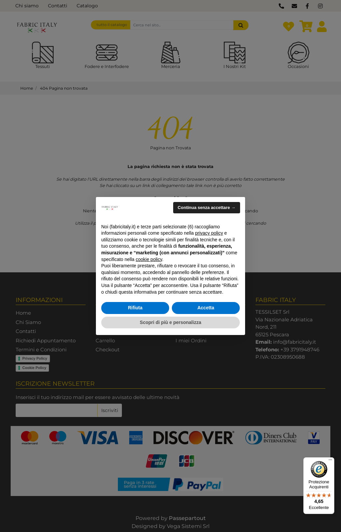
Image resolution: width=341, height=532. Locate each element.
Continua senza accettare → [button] (206, 207)
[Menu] (330, 461)
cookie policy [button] (149, 259)
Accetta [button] (205, 307)
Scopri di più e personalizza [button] (170, 322)
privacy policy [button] (209, 233)
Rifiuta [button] (135, 307)
